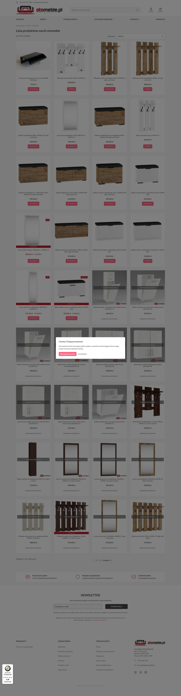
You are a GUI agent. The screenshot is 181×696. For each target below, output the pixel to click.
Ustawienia (82, 354)
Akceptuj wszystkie (67, 354)
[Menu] (11, 665)
